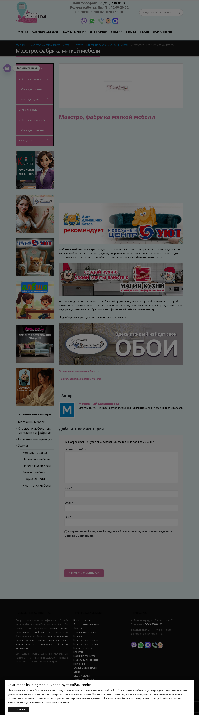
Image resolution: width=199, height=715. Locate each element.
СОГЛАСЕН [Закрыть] (18, 709)
